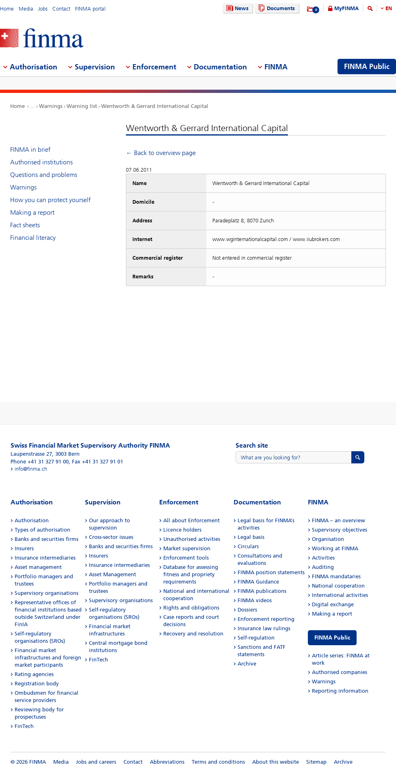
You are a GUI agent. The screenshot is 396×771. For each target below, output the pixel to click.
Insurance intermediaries (45, 558)
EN (388, 8)
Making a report (32, 212)
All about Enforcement (191, 520)
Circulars (248, 546)
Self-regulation (256, 638)
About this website (275, 762)
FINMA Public (332, 637)
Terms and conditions (218, 762)
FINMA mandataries (336, 576)
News (236, 8)
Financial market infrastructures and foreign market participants (48, 657)
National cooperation (338, 586)
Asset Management (112, 574)
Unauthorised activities (191, 539)
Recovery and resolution (193, 634)
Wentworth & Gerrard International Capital (154, 106)
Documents (275, 8)
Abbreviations (167, 762)
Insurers (24, 548)
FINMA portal (90, 9)
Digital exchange (333, 604)
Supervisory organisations (46, 593)
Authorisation (32, 520)
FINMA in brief (30, 149)
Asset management (38, 567)
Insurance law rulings (264, 628)
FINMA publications (262, 591)
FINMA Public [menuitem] (367, 66)
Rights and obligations (191, 608)
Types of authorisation (42, 530)
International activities (340, 595)
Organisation (328, 539)
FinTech (24, 726)
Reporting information (340, 691)
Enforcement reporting (266, 619)
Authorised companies (339, 672)
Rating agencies (34, 674)
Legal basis (251, 537)
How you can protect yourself (50, 200)
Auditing (323, 567)
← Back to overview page (161, 153)
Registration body (37, 684)
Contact (61, 9)
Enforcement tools (186, 558)
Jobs (43, 9)
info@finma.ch (31, 469)
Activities (323, 558)
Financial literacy (33, 237)
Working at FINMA (335, 548)
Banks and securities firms (46, 539)
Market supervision (186, 548)
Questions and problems (43, 175)
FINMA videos (255, 600)
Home (7, 9)
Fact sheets (25, 225)
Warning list (82, 106)
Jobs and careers (96, 762)
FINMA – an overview (338, 520)
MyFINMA (346, 8)
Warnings (51, 106)
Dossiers (247, 610)
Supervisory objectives (339, 530)
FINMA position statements (271, 572)
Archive (247, 664)
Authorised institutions (41, 162)
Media (26, 9)
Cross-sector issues (111, 537)
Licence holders (182, 530)
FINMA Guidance (258, 582)
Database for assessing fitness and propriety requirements (190, 574)
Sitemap (316, 762)
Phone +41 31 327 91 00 (40, 462)
